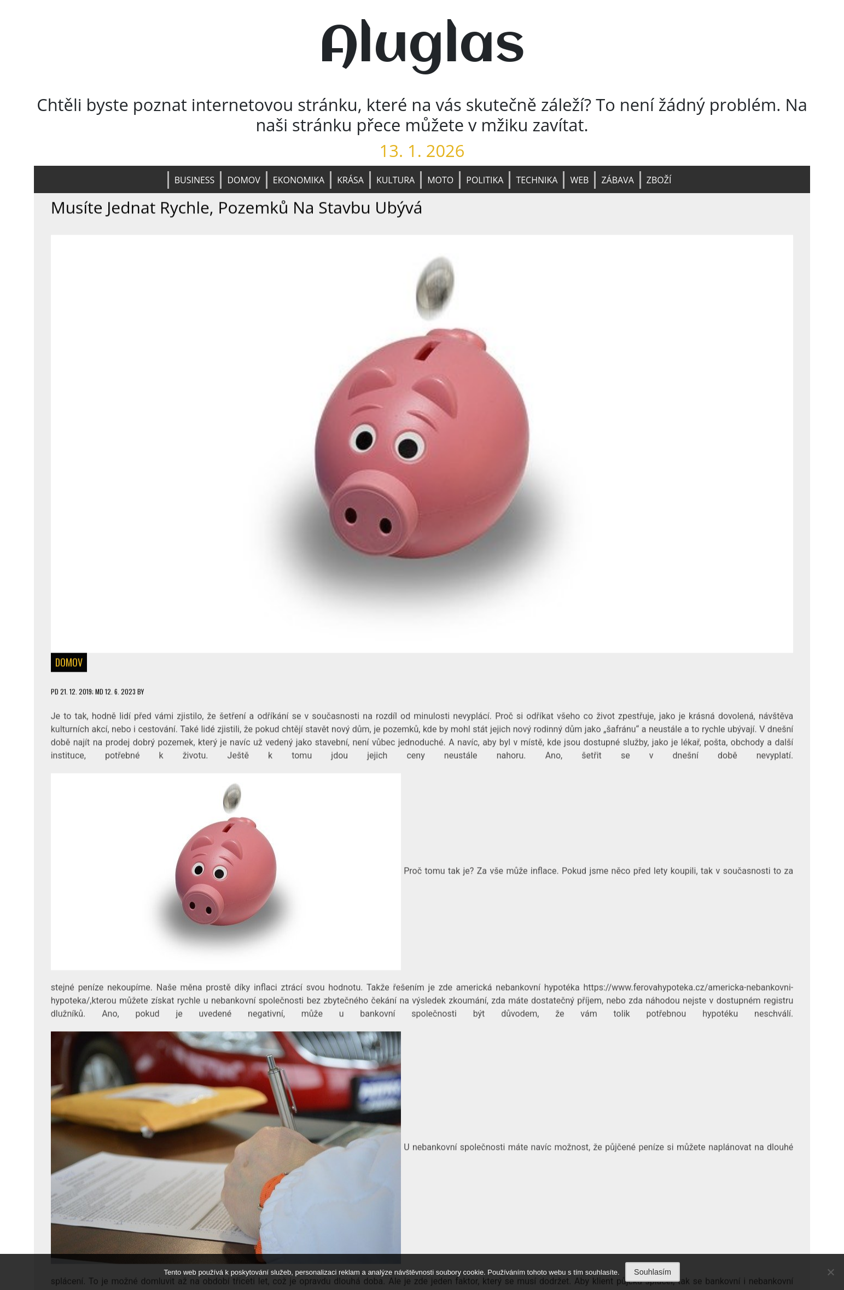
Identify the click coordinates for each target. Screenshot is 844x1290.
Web (579, 180)
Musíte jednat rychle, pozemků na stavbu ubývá (237, 207)
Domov (243, 180)
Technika (536, 180)
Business (194, 180)
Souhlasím (652, 1272)
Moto (440, 180)
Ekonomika (298, 180)
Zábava (617, 180)
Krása (350, 180)
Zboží (659, 180)
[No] (830, 1271)
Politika (484, 180)
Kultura (395, 180)
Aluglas (421, 47)
